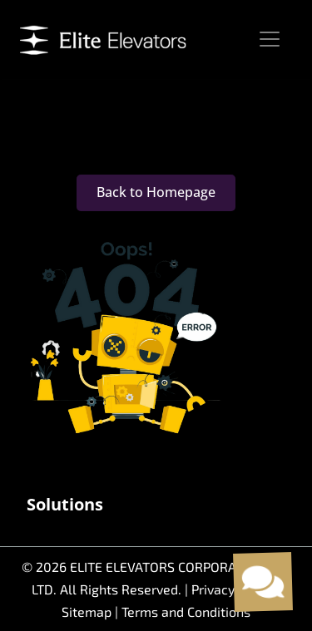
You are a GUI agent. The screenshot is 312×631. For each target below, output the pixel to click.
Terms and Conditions (185, 611)
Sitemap (88, 611)
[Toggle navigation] (269, 39)
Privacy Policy (232, 589)
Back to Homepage (156, 192)
